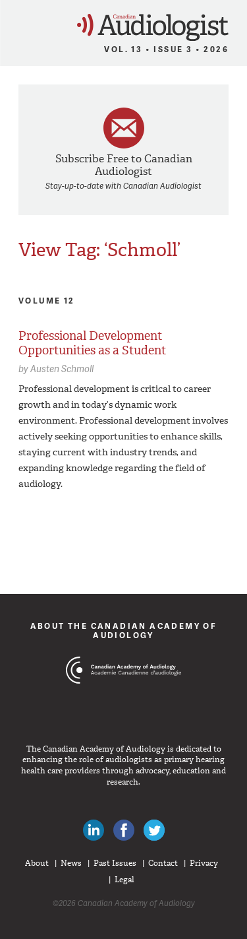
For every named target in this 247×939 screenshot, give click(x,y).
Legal (124, 879)
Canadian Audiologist (153, 27)
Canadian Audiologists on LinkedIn (93, 830)
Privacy (204, 863)
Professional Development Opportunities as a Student (92, 343)
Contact (163, 863)
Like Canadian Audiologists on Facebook (123, 830)
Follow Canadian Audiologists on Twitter (154, 830)
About (37, 863)
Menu (16, 23)
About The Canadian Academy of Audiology (123, 630)
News (71, 863)
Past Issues (115, 863)
